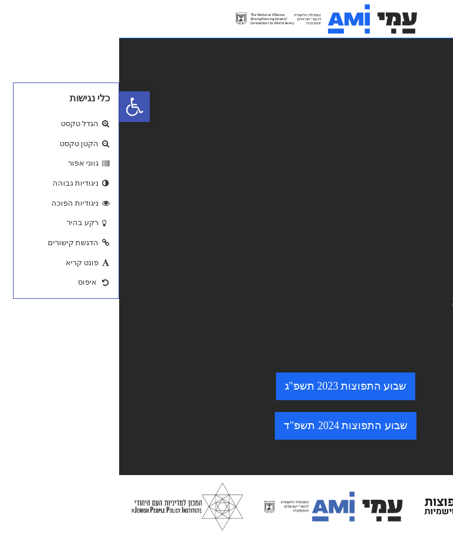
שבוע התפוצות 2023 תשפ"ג (227, 386)
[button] (15, 106)
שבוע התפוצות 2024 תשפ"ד (226, 425)
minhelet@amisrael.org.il (387, 300)
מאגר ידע (421, 111)
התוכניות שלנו (410, 148)
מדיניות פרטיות (408, 242)
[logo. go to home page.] (207, 19)
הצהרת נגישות (409, 224)
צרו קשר (422, 166)
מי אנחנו (423, 130)
